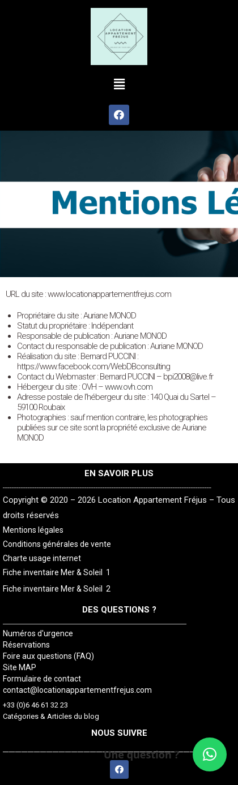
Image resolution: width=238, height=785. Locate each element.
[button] (119, 84)
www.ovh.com (128, 387)
